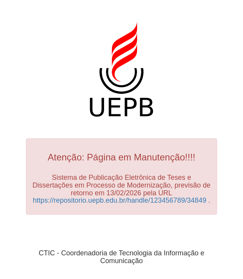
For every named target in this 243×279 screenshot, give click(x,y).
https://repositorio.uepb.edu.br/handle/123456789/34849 (119, 200)
